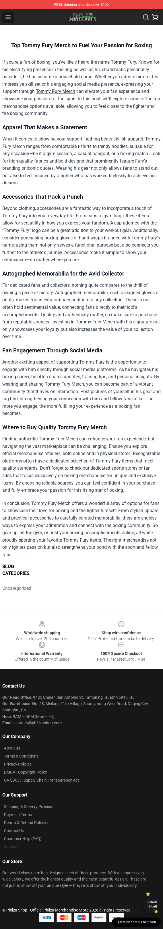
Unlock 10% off (152, 904)
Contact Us (14, 830)
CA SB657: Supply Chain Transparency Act (41, 780)
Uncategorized (16, 588)
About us (12, 748)
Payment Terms (18, 814)
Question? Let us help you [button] (136, 922)
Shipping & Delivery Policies (28, 806)
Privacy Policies (18, 764)
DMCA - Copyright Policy (25, 772)
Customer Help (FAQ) (23, 838)
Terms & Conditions (21, 756)
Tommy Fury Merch (55, 91)
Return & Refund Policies (26, 822)
